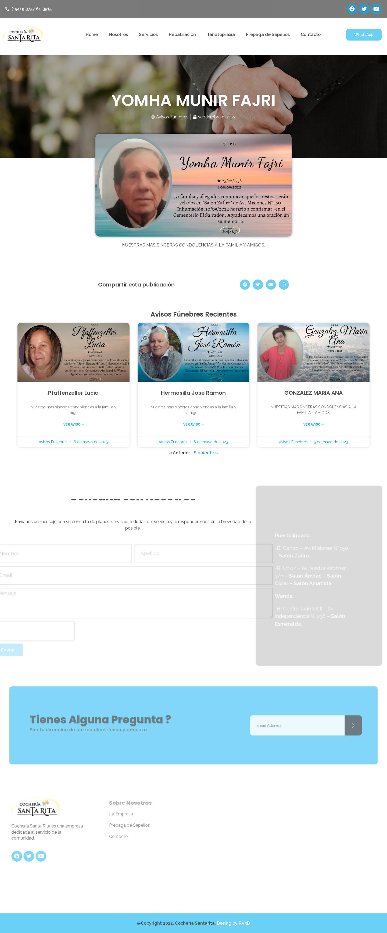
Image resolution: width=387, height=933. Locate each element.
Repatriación (182, 34)
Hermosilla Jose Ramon (193, 393)
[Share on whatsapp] (284, 284)
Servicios (148, 34)
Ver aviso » (73, 424)
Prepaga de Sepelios (268, 34)
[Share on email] (271, 284)
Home (92, 34)
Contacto (311, 34)
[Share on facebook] (245, 284)
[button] (364, 35)
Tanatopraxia (221, 34)
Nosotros (118, 34)
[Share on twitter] (258, 284)
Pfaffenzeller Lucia (73, 393)
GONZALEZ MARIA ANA (313, 393)
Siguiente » (206, 452)
